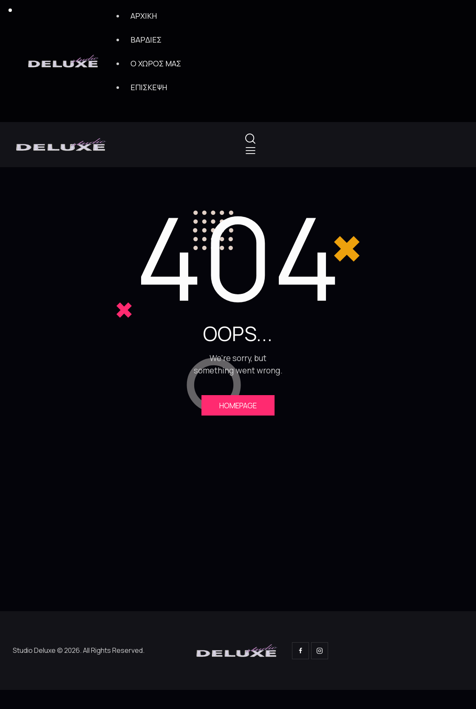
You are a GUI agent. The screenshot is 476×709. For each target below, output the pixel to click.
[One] (238, 534)
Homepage (238, 406)
